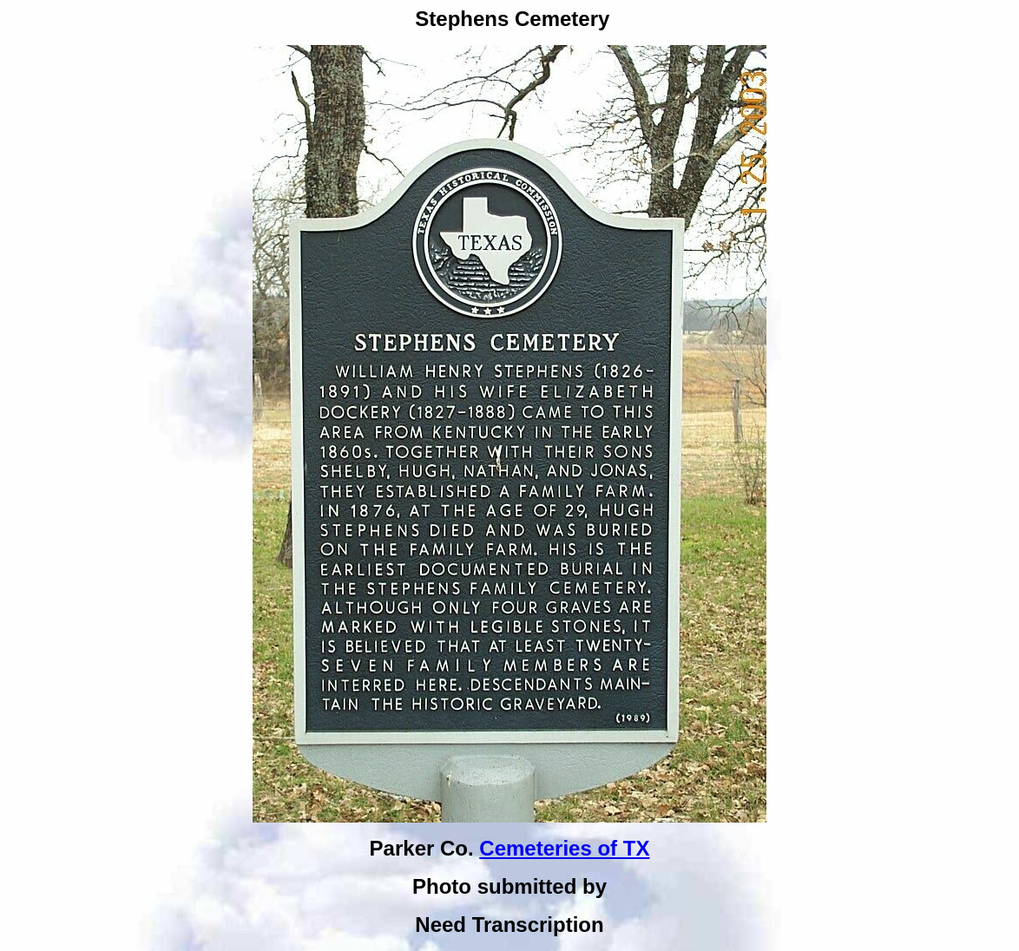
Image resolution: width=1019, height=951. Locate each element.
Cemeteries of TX (564, 848)
